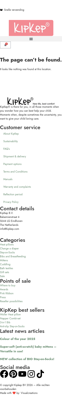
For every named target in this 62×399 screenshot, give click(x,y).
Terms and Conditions (15, 172)
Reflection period (12, 194)
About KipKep (11, 134)
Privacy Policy (11, 202)
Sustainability (10, 141)
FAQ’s (6, 149)
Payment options (12, 164)
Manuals (7, 179)
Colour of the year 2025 (17, 339)
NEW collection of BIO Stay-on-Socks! (27, 359)
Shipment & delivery (14, 156)
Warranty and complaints (17, 187)
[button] (31, 39)
